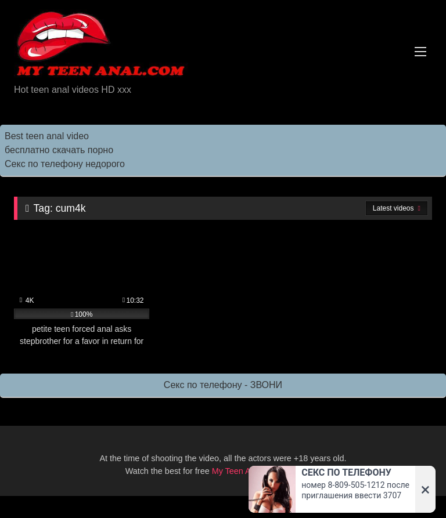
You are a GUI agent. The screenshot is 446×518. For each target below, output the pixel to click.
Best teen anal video (47, 136)
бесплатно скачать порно (59, 150)
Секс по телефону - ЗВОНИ (223, 385)
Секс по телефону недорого (65, 164)
